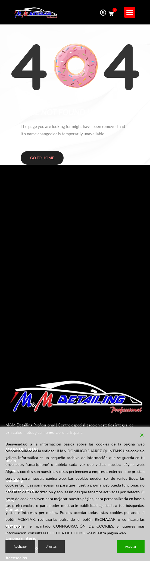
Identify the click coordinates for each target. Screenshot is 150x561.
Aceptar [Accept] (130, 546)
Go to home (42, 157)
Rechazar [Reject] (20, 546)
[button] (129, 12)
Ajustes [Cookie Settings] (51, 546)
